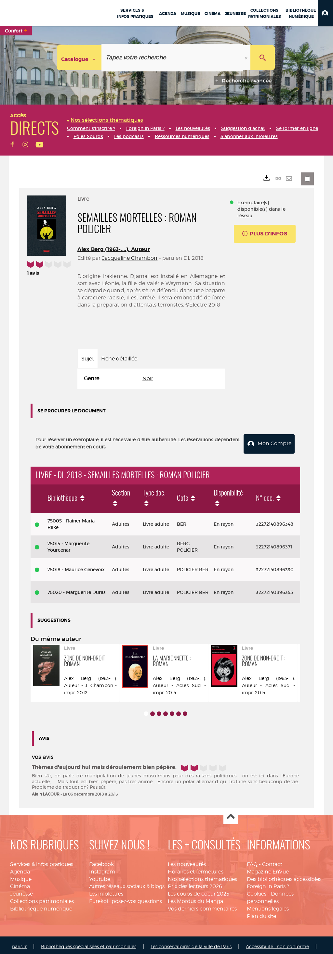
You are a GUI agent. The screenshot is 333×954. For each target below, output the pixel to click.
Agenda (20, 869)
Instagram (102, 869)
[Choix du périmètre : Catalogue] (79, 57)
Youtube (99, 876)
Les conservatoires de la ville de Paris (191, 943)
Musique (21, 876)
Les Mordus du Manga (195, 899)
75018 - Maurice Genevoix (76, 567)
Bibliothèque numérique (41, 906)
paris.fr (19, 943)
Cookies (256, 891)
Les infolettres (106, 891)
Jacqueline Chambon (130, 258)
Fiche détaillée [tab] (119, 359)
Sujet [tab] (87, 359)
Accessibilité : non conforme (277, 943)
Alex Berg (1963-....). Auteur (113, 249)
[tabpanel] (151, 379)
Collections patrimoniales (42, 899)
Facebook (101, 861)
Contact (272, 861)
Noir (147, 378)
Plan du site (261, 913)
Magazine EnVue (268, 869)
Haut (230, 814)
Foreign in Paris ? (268, 884)
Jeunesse (21, 891)
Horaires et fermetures (195, 869)
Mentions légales (268, 906)
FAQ (252, 861)
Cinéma (20, 884)
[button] (325, 13)
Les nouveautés (187, 861)
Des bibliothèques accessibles (284, 876)
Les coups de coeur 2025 (198, 891)
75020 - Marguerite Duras (76, 589)
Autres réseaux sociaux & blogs (127, 884)
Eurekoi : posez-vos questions (125, 899)
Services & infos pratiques (41, 861)
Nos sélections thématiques (202, 876)
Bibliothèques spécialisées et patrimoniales (88, 943)
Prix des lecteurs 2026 (195, 884)
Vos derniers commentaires (202, 906)
